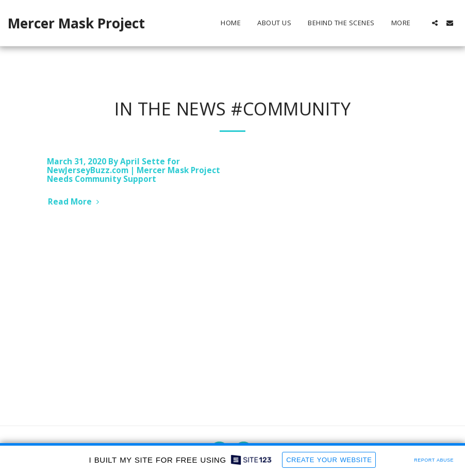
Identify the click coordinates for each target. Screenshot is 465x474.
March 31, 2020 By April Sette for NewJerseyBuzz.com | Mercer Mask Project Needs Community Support (133, 170)
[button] (435, 23)
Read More (75, 201)
